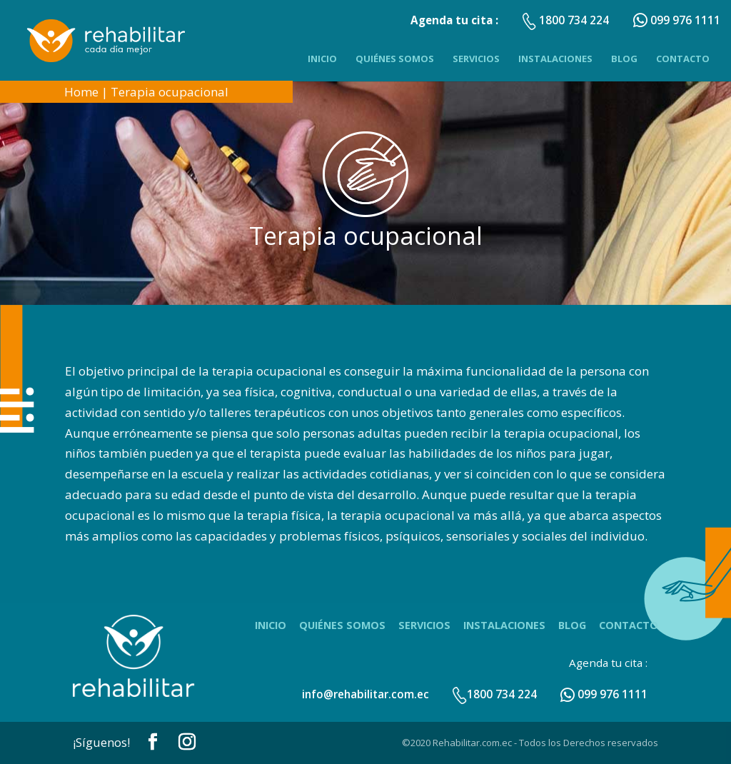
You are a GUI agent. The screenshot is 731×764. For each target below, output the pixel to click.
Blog (624, 58)
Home (81, 92)
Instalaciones (555, 58)
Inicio (322, 58)
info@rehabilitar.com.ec (365, 694)
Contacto (683, 58)
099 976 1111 (603, 694)
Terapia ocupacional (169, 92)
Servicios (476, 58)
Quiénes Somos (395, 58)
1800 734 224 (494, 694)
